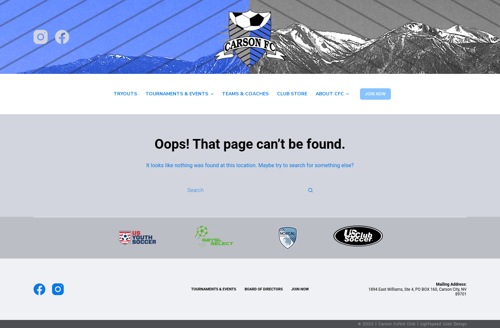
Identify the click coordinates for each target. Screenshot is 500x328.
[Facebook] (62, 37)
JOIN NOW (375, 93)
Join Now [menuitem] (300, 289)
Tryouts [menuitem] (125, 94)
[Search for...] (243, 190)
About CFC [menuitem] (333, 94)
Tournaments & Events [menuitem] (180, 94)
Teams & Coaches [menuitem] (245, 94)
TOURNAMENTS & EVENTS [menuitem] (213, 289)
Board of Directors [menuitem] (263, 289)
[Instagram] (41, 37)
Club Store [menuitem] (292, 94)
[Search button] (310, 190)
